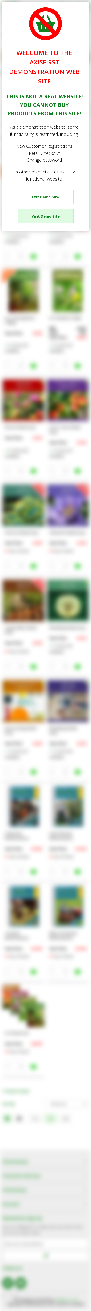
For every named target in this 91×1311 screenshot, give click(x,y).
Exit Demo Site (45, 196)
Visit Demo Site (46, 216)
